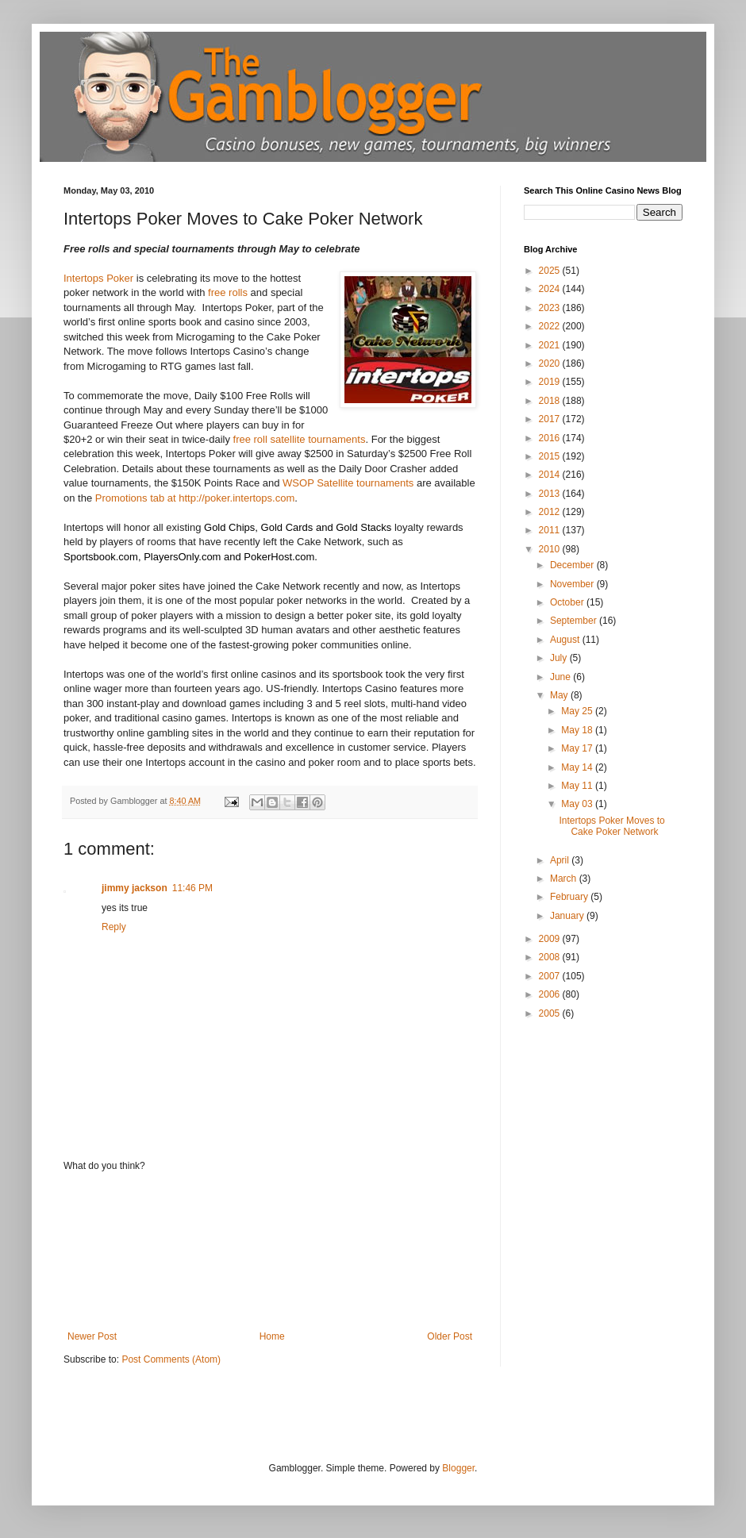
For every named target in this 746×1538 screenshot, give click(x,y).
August (566, 639)
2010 (551, 549)
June (561, 676)
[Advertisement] (270, 1251)
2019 (551, 381)
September (574, 620)
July (560, 657)
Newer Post (92, 1336)
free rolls (228, 292)
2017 (551, 419)
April (560, 860)
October (568, 602)
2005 (551, 1013)
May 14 (578, 767)
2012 (551, 511)
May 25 (578, 711)
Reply (114, 926)
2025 (551, 270)
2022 (551, 326)
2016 (551, 438)
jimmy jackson (134, 888)
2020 (551, 363)
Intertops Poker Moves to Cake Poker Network (611, 826)
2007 (551, 976)
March (564, 878)
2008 (551, 957)
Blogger (458, 1468)
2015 (551, 456)
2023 (551, 307)
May (560, 695)
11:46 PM (192, 888)
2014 (551, 474)
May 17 (578, 748)
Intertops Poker (98, 278)
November (573, 584)
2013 (551, 493)
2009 (551, 938)
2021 (551, 345)
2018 (551, 400)
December (573, 565)
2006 (551, 994)
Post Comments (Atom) (171, 1359)
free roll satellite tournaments (299, 439)
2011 (551, 530)
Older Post (449, 1336)
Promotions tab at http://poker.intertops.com (194, 498)
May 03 (578, 803)
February (570, 896)
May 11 (578, 785)
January (568, 915)
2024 (551, 288)
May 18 (578, 730)
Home (272, 1336)
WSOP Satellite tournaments (348, 483)
